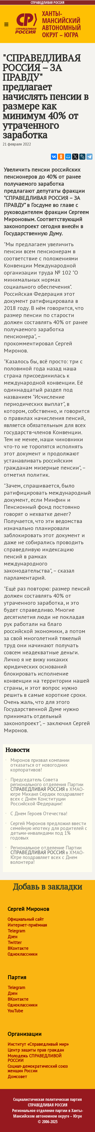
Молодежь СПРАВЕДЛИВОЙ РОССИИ (35, 1058)
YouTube (15, 1011)
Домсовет (17, 1076)
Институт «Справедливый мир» (38, 1044)
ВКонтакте (18, 948)
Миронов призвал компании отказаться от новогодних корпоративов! (37, 765)
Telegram (16, 931)
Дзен (12, 936)
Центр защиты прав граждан (36, 1050)
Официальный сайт (26, 919)
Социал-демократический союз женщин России (38, 1068)
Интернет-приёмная (27, 925)
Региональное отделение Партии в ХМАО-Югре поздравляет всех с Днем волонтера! (44, 855)
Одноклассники (22, 954)
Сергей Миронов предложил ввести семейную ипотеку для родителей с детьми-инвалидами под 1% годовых (46, 831)
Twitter (15, 942)
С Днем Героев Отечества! (36, 814)
